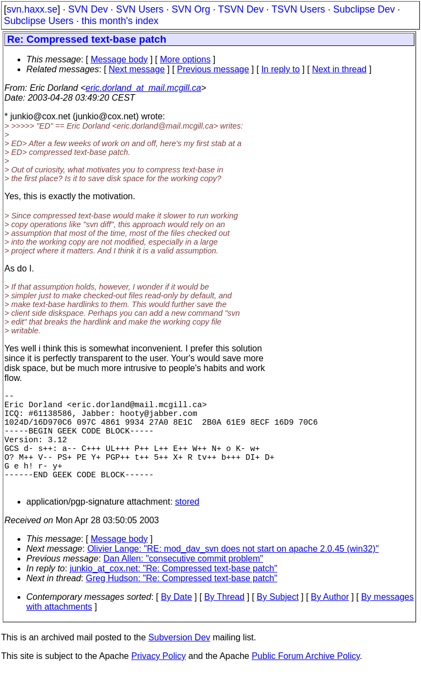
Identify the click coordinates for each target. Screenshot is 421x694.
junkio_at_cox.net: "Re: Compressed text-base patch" (173, 592)
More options (185, 59)
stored (187, 525)
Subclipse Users (38, 20)
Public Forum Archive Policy (306, 680)
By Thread (224, 621)
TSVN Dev (241, 9)
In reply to (280, 69)
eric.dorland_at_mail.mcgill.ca (143, 87)
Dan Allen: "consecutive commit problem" (183, 582)
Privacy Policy (158, 680)
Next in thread (339, 69)
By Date (176, 621)
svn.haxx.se (32, 9)
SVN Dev (87, 9)
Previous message (213, 69)
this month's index (120, 20)
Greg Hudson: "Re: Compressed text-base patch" (181, 602)
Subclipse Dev (364, 9)
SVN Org (191, 9)
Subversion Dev (179, 661)
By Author (330, 621)
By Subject (277, 621)
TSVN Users (298, 9)
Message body (118, 59)
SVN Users (139, 9)
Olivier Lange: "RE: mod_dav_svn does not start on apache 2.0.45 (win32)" (233, 572)
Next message (136, 69)
